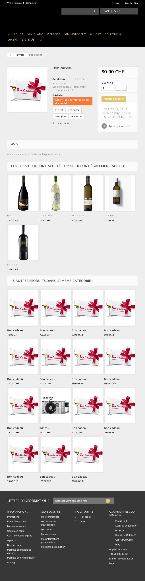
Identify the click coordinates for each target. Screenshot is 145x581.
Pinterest (76, 116)
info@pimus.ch (125, 558)
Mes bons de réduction (53, 547)
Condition (59, 79)
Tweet (59, 110)
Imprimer (63, 123)
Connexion (31, 3)
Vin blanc (35, 34)
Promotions (13, 516)
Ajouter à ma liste (119, 126)
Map (111, 563)
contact (116, 3)
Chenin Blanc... (47, 215)
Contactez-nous (15, 531)
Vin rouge (16, 34)
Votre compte (14, 3)
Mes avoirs (47, 529)
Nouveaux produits (17, 521)
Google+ (60, 116)
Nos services (14, 545)
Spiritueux (113, 34)
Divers (13, 39)
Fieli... (10, 215)
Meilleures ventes (16, 526)
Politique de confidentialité (21, 557)
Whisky (95, 34)
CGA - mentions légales (19, 535)
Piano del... (13, 264)
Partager (73, 110)
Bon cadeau (15, 330)
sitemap (11, 562)
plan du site (131, 3)
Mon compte (50, 511)
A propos (11, 540)
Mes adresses (48, 534)
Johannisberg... (80, 215)
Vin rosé (54, 34)
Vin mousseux (75, 34)
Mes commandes (50, 516)
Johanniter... (110, 215)
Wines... (45, 428)
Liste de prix (32, 39)
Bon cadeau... (48, 330)
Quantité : (108, 82)
